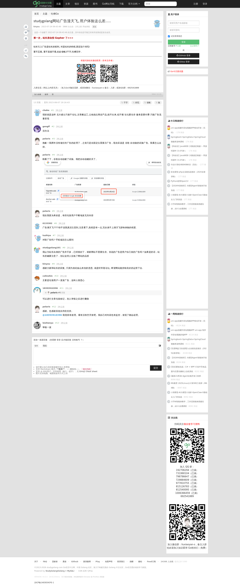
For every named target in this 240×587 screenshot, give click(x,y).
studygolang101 (52, 247)
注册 (195, 3)
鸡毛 (136, 102)
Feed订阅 (151, 562)
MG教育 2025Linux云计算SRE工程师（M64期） (189, 385)
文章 (67, 3)
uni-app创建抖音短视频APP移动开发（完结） (188, 130)
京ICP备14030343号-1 (44, 582)
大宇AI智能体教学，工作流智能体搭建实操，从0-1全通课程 (187, 206)
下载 (121, 3)
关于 (36, 562)
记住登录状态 (175, 36)
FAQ (45, 562)
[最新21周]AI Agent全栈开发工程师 (186, 376)
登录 (205, 3)
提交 (156, 368)
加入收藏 (37, 94)
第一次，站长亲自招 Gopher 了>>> (53, 38)
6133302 (47, 223)
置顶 (94, 27)
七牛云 (90, 571)
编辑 (36, 346)
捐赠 (131, 562)
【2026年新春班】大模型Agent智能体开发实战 (189, 188)
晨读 (64, 562)
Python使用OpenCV (179, 181)
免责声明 (108, 562)
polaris (46, 139)
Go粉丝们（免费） (198, 547)
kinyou (37, 27)
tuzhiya (47, 235)
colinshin (48, 276)
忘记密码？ (194, 46)
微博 (46, 94)
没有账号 (76, 340)
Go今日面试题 (177, 71)
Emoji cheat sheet (88, 371)
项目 (77, 3)
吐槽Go (55, 13)
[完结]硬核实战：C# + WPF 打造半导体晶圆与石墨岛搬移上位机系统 (188, 369)
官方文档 (134, 3)
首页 (36, 13)
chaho (46, 110)
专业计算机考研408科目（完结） (184, 165)
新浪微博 (87, 562)
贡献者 (55, 562)
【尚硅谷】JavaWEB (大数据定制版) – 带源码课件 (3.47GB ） (189, 148)
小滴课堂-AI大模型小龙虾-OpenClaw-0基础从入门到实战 (189, 197)
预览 (45, 346)
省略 (147, 102)
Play (98, 562)
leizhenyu (48, 323)
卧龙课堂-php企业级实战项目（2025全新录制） (188, 174)
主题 (58, 3)
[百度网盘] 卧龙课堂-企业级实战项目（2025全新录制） (188, 350)
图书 (95, 3)
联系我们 (121, 562)
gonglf (46, 126)
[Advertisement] (189, 95)
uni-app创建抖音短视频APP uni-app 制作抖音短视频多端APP (188, 332)
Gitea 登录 (183, 62)
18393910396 (50, 288)
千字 (124, 102)
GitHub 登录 (183, 55)
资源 (86, 3)
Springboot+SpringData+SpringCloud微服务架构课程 (188, 139)
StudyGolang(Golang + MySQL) (59, 571)
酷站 (140, 562)
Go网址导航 (108, 3)
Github (74, 562)
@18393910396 (52, 315)
